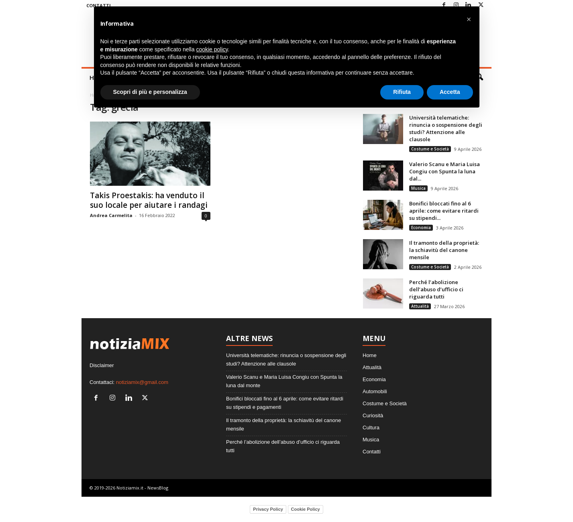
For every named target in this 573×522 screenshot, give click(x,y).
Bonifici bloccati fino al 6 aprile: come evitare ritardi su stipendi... (444, 210)
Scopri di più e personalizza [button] (150, 92)
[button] (469, 19)
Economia (421, 227)
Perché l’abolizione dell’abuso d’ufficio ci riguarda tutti (436, 289)
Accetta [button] (450, 92)
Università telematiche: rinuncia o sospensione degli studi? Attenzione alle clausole (445, 128)
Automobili (375, 391)
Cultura (371, 428)
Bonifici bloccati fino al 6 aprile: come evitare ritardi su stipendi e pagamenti (284, 403)
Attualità (420, 306)
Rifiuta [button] (402, 92)
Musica (418, 188)
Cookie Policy (305, 509)
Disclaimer (102, 365)
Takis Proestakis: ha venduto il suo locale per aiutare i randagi (149, 200)
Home (370, 355)
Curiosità (373, 415)
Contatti (372, 452)
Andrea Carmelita (111, 215)
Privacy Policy (268, 509)
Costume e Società (430, 149)
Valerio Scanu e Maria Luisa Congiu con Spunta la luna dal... (444, 171)
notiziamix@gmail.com (142, 382)
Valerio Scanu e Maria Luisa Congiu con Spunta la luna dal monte (284, 381)
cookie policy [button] (212, 49)
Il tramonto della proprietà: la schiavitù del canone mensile (444, 250)
